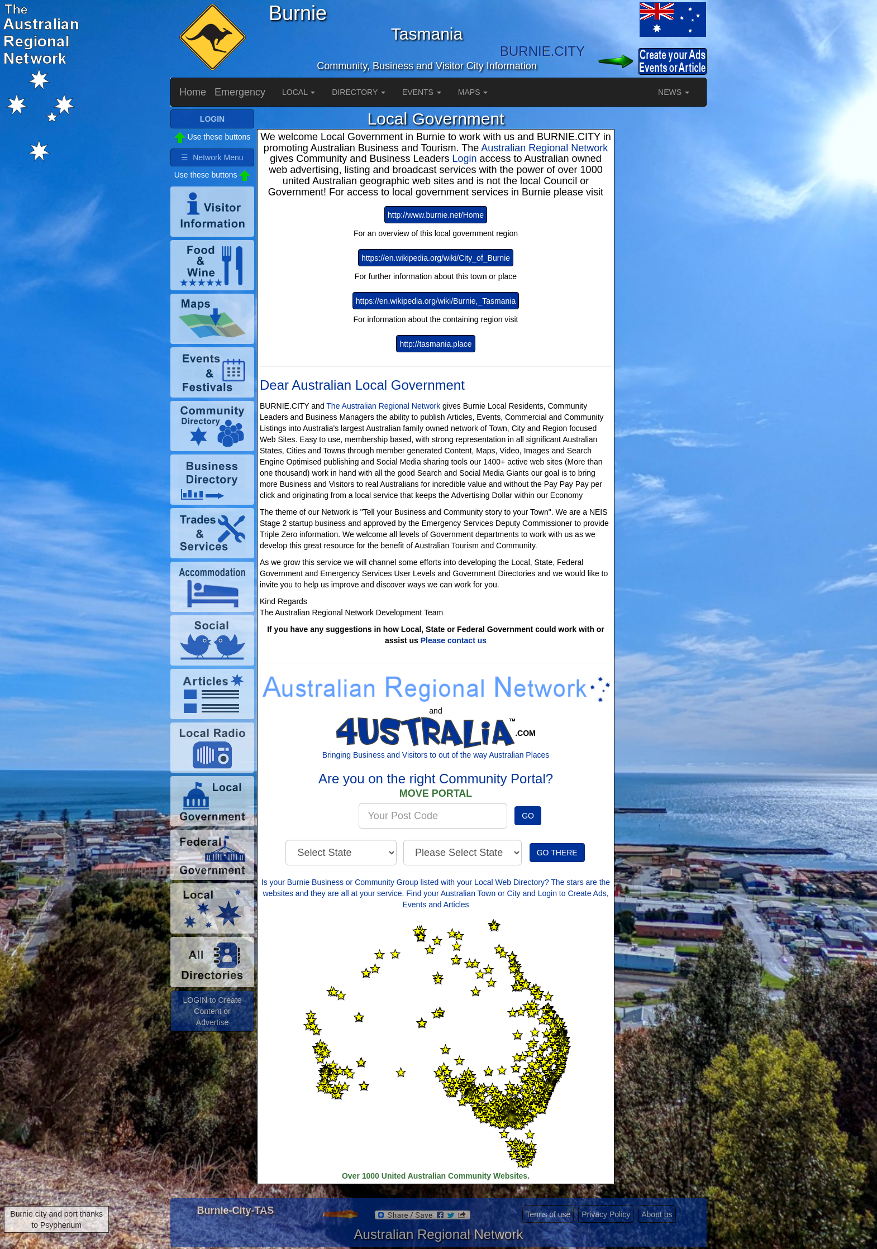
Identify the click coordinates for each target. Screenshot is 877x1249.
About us (656, 1214)
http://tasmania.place (435, 343)
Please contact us (454, 640)
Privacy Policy (606, 1214)
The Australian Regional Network (383, 405)
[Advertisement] (662, 276)
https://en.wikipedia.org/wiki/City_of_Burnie (435, 257)
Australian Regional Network (544, 148)
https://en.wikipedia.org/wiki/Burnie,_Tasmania (436, 300)
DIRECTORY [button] (358, 92)
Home (192, 92)
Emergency (240, 92)
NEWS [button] (673, 92)
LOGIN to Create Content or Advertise (212, 1011)
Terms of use (548, 1214)
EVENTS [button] (421, 92)
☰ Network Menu (212, 157)
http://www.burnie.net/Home (436, 214)
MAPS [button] (473, 92)
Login (465, 158)
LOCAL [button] (298, 92)
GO (528, 815)
